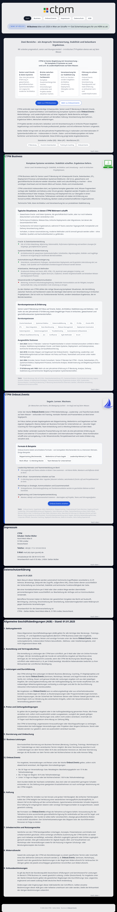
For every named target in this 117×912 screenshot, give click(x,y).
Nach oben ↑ (95, 151)
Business (37, 18)
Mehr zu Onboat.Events (70, 103)
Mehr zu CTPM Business (47, 103)
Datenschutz (79, 18)
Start (27, 18)
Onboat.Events (50, 18)
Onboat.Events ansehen (59, 503)
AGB (89, 18)
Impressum (65, 18)
